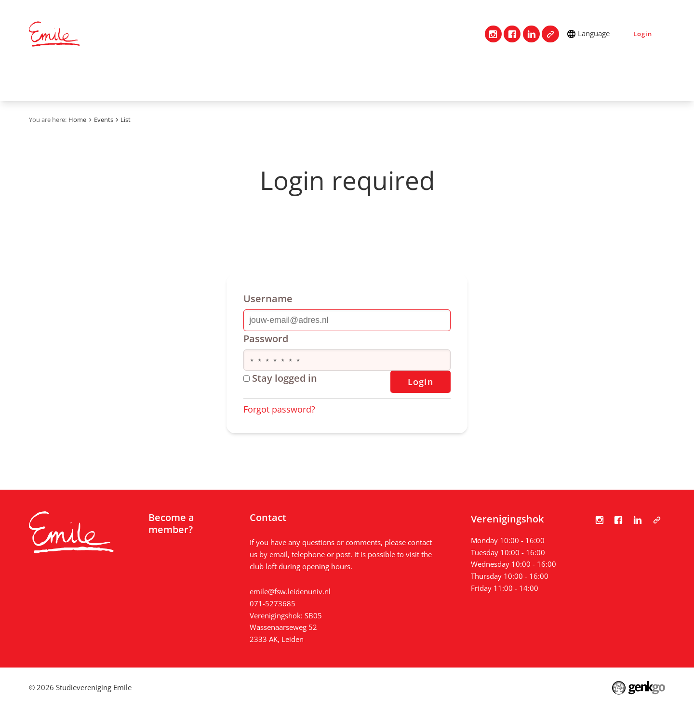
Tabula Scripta (550, 34)
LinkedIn (531, 34)
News (281, 80)
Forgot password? (279, 409)
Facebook (512, 34)
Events (191, 80)
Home (41, 79)
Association (136, 80)
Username (268, 298)
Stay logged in (280, 378)
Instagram (493, 34)
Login (642, 33)
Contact (78, 80)
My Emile (329, 80)
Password (265, 338)
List (125, 119)
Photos (237, 80)
